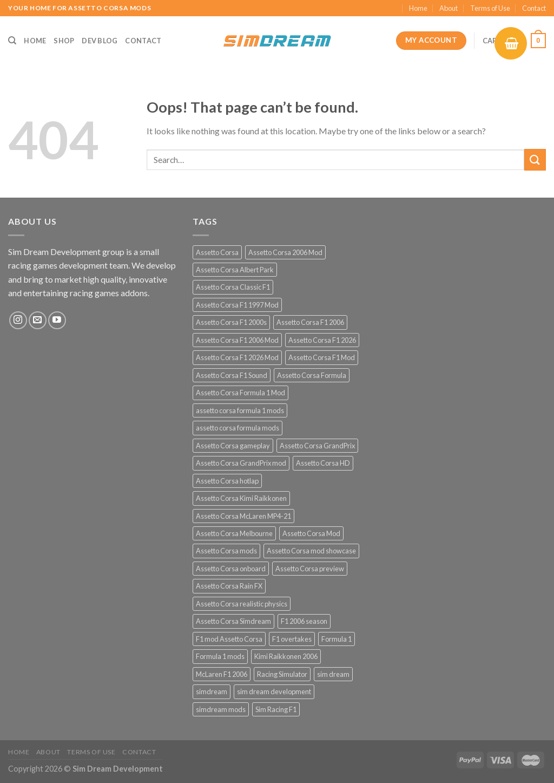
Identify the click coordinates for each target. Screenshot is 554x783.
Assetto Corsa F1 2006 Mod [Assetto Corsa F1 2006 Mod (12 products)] (237, 340)
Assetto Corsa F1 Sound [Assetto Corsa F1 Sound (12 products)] (231, 375)
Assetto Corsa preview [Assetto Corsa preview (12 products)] (309, 568)
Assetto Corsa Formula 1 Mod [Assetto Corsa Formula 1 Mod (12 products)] (240, 392)
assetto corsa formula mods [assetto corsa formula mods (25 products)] (237, 427)
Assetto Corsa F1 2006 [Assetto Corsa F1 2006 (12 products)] (310, 322)
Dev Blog (99, 40)
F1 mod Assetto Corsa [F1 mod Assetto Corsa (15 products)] (229, 639)
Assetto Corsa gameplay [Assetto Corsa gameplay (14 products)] (233, 445)
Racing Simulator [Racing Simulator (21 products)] (282, 674)
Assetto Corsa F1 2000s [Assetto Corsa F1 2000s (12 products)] (231, 322)
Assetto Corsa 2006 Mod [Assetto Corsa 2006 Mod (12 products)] (285, 252)
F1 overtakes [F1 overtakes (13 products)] (292, 639)
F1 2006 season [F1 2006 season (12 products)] (304, 621)
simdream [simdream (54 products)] (211, 691)
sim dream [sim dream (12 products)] (333, 674)
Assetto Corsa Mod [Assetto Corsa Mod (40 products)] (311, 533)
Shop (64, 40)
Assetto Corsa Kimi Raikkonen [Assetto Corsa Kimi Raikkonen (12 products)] (241, 498)
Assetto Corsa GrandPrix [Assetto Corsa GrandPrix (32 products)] (317, 445)
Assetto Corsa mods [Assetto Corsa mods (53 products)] (226, 550)
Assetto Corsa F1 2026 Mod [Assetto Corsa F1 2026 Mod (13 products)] (237, 357)
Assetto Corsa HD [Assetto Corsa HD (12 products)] (323, 463)
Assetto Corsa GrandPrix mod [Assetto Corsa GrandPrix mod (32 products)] (241, 463)
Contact (534, 8)
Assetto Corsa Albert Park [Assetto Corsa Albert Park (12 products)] (235, 269)
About (448, 8)
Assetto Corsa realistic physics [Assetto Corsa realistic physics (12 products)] (241, 603)
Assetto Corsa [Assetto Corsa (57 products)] (217, 252)
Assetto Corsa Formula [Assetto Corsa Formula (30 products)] (311, 375)
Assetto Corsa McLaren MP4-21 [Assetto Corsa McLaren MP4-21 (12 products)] (243, 516)
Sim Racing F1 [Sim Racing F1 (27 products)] (275, 709)
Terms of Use (490, 8)
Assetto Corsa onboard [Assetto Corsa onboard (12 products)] (231, 568)
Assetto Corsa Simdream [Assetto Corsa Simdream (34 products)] (233, 621)
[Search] (12, 40)
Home (418, 8)
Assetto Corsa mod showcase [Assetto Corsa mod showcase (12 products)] (311, 550)
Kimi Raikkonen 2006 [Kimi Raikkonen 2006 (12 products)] (286, 656)
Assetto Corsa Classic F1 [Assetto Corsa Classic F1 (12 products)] (233, 287)
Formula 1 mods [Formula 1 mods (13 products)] (220, 656)
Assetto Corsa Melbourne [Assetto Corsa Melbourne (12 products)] (234, 533)
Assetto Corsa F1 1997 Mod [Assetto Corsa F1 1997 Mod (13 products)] (237, 305)
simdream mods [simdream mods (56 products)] (221, 709)
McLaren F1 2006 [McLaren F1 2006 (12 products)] (221, 674)
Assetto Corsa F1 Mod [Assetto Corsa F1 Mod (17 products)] (321, 357)
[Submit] (535, 159)
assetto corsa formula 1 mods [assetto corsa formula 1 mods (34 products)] (240, 410)
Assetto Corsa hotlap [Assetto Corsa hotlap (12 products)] (227, 481)
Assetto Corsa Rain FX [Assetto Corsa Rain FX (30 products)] (229, 586)
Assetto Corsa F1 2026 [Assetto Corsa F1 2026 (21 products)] (322, 340)
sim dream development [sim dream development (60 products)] (274, 691)
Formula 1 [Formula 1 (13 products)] (336, 639)
